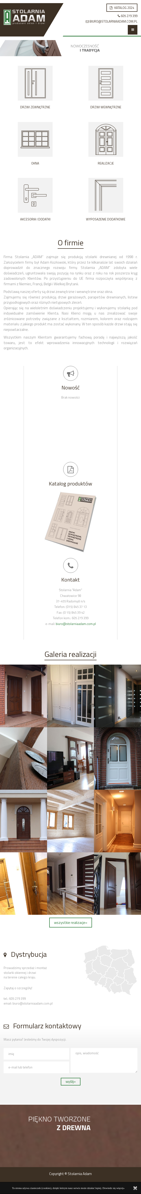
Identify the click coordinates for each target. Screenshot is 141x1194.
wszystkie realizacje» (70, 922)
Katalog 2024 (122, 7)
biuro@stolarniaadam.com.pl (76, 623)
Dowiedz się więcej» (114, 1188)
